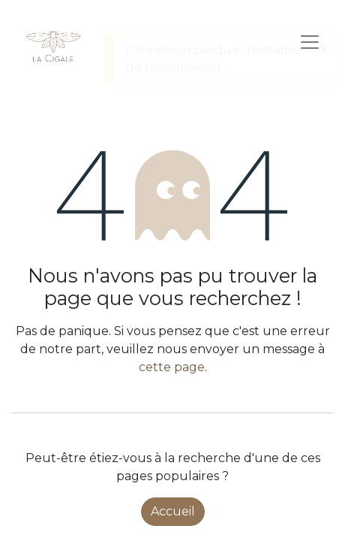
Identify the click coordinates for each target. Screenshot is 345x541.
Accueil (173, 511)
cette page (172, 367)
